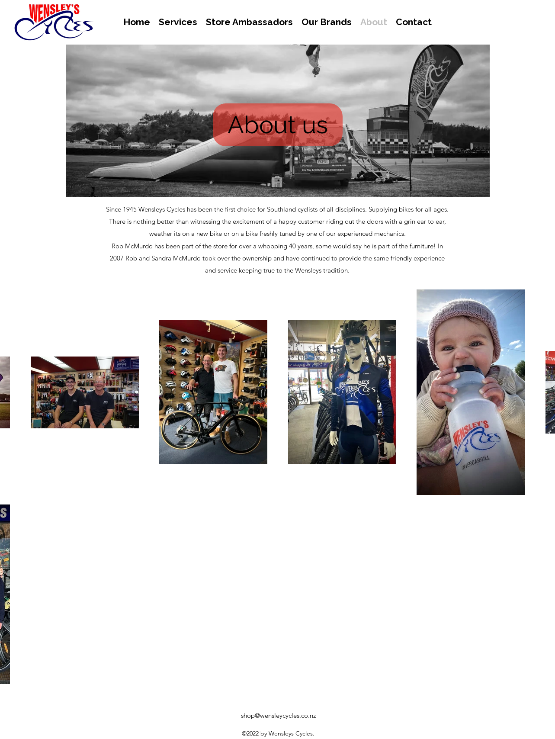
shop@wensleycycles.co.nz (278, 715)
